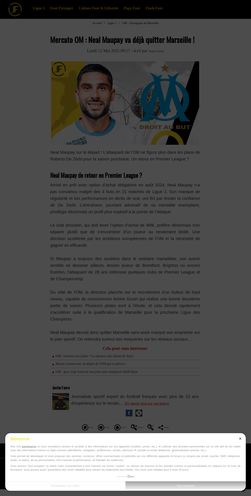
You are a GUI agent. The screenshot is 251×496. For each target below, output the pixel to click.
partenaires (29, 446)
